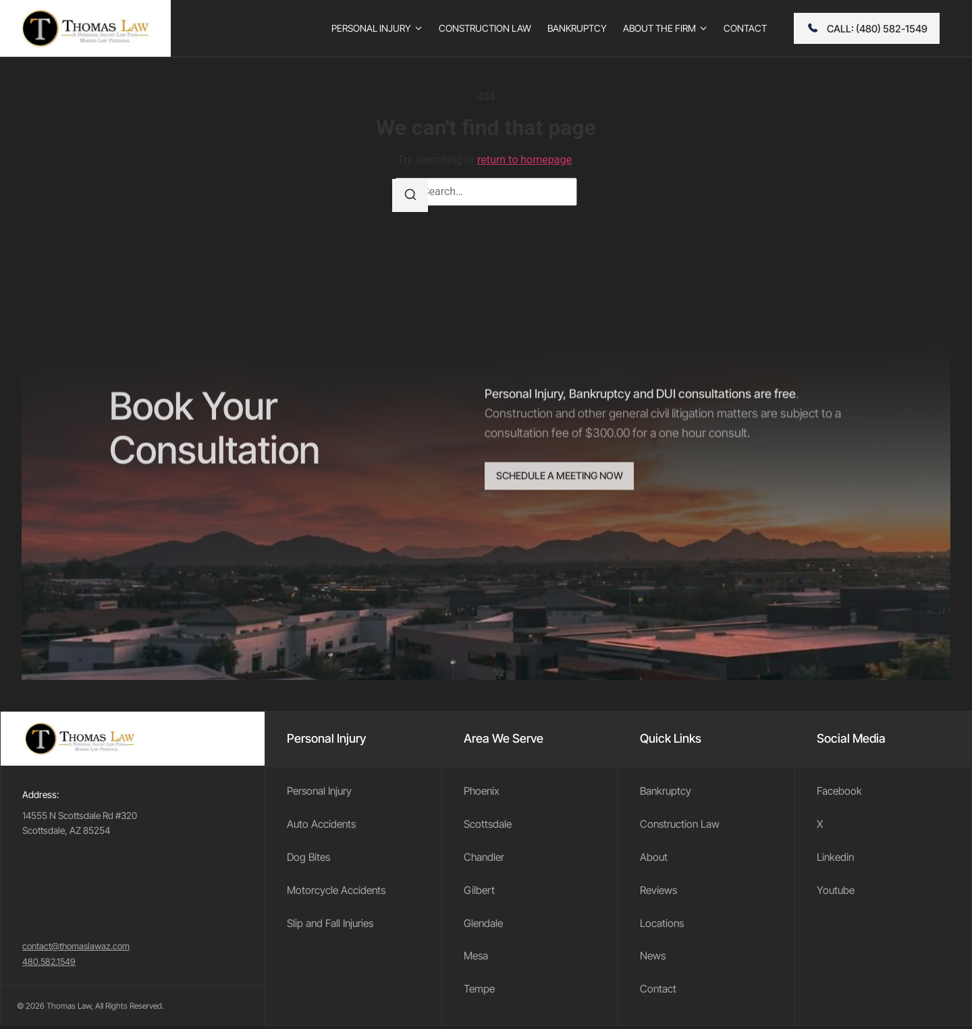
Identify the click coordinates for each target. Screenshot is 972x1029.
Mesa (477, 959)
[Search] (411, 196)
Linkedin (836, 858)
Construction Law (681, 825)
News (653, 959)
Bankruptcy (666, 791)
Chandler (485, 858)
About (654, 858)
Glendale (484, 925)
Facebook (840, 791)
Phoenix (483, 791)
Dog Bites (310, 858)
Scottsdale (488, 825)
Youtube (837, 892)
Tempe (480, 992)
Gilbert (479, 892)
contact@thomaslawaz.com (79, 949)
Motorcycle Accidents (338, 892)
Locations (662, 925)
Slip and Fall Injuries (332, 925)
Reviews (659, 892)
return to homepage (524, 159)
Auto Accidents (322, 825)
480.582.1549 (50, 964)
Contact (658, 992)
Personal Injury (321, 791)
